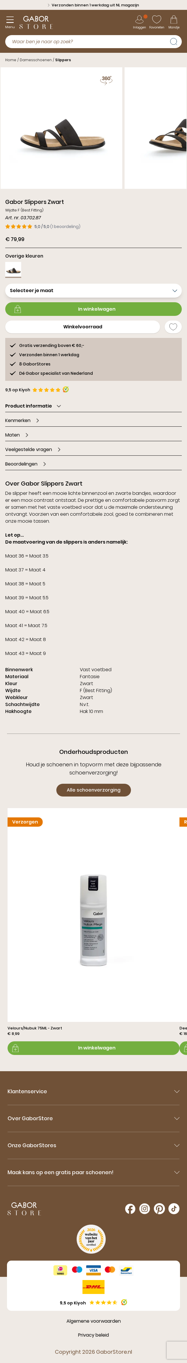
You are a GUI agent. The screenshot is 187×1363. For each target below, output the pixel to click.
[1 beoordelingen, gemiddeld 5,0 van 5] (42, 226)
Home (10, 59)
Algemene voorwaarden (93, 1321)
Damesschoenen (36, 59)
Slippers (63, 59)
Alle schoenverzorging (94, 790)
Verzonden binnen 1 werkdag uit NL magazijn (93, 5)
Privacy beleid (93, 1335)
